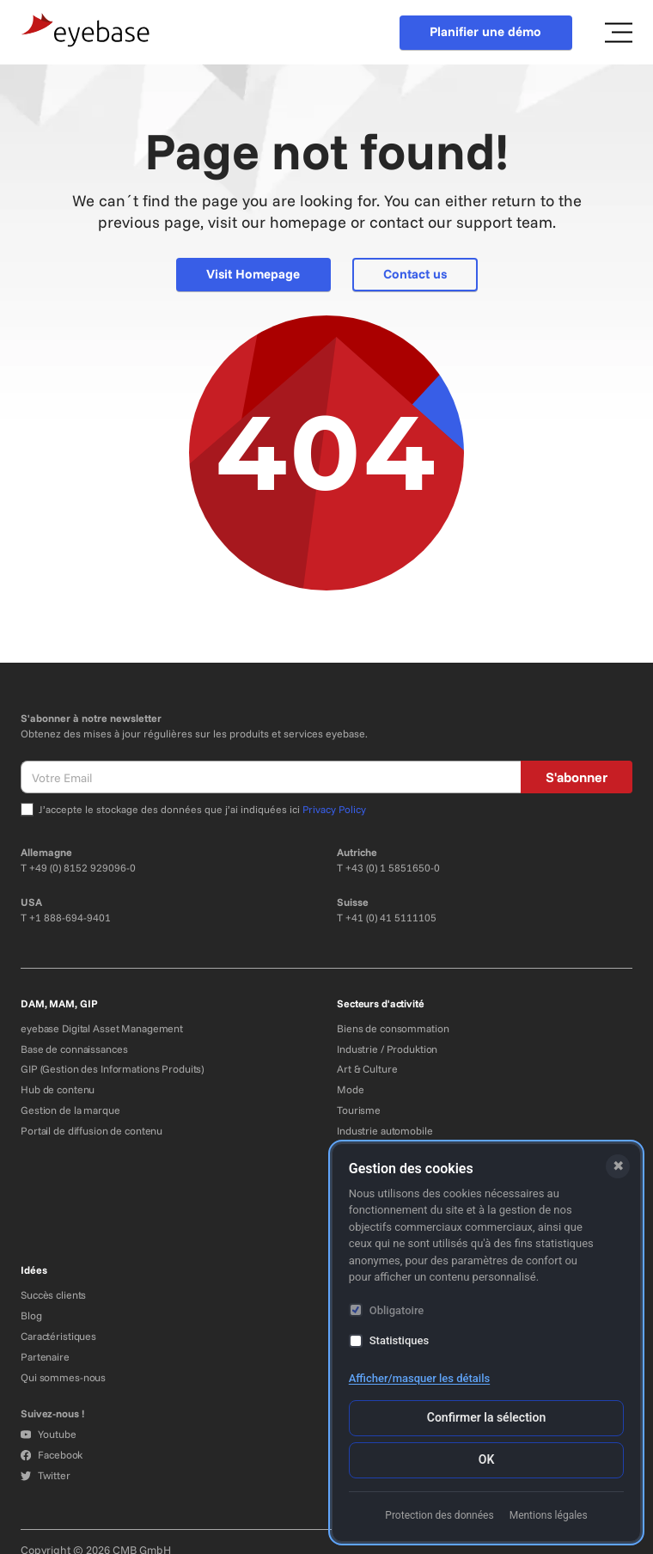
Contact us (415, 274)
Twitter (45, 1475)
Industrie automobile (385, 1130)
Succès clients (53, 1294)
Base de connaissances (74, 1049)
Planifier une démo (485, 31)
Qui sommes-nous (63, 1377)
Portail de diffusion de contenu (91, 1130)
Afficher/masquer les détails (419, 1378)
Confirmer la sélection (486, 1417)
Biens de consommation (393, 1028)
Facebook (51, 1454)
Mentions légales (549, 1515)
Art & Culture (367, 1068)
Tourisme (359, 1110)
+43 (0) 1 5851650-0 (392, 867)
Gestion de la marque (70, 1110)
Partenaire (45, 1356)
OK (487, 1459)
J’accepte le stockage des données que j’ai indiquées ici (202, 809)
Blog (31, 1315)
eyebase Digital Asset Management (102, 1028)
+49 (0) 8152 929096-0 (82, 867)
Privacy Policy (334, 809)
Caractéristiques (58, 1336)
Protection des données (439, 1515)
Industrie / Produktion (387, 1049)
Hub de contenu (58, 1089)
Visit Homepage (253, 274)
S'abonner (576, 777)
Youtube (48, 1434)
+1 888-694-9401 (70, 917)
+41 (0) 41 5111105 (390, 917)
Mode (350, 1089)
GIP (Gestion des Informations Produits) (112, 1068)
